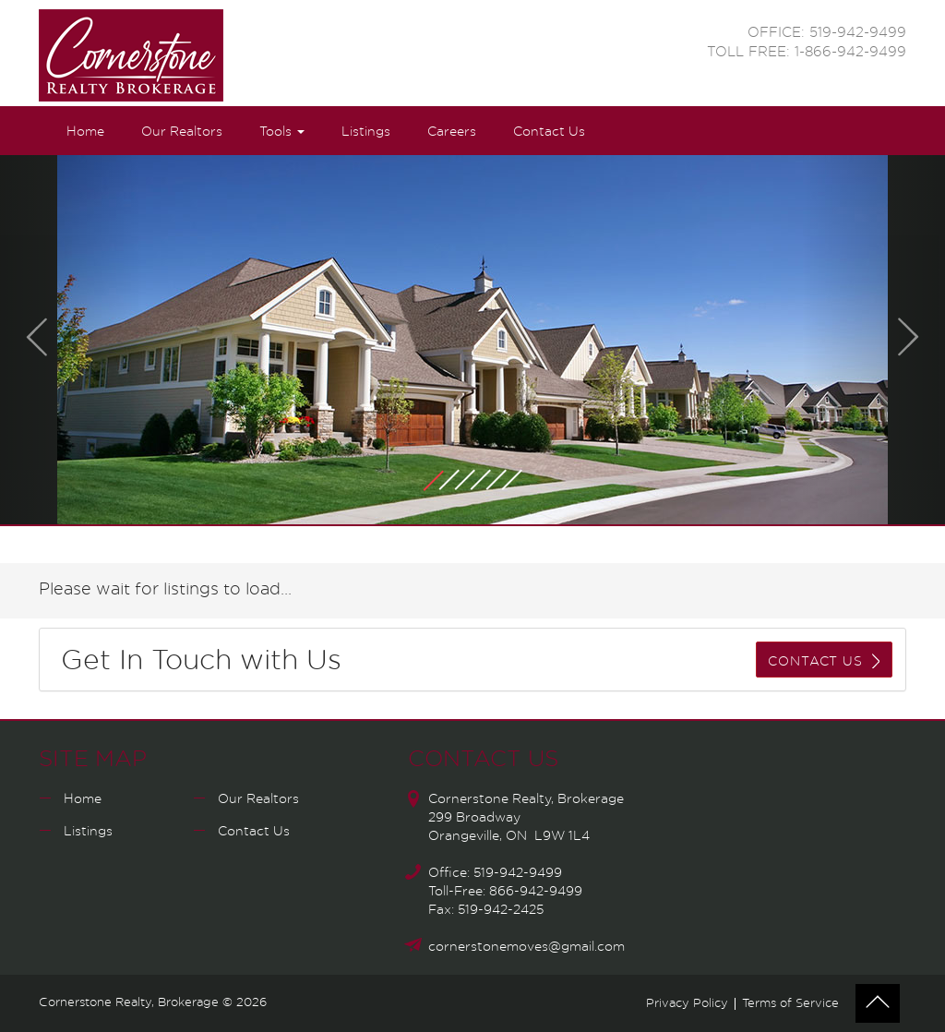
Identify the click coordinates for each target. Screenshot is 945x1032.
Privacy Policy (687, 1004)
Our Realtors (181, 132)
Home (85, 132)
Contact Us (549, 132)
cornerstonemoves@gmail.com (526, 947)
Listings (365, 132)
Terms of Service (790, 1004)
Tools (282, 132)
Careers (451, 132)
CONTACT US (823, 661)
